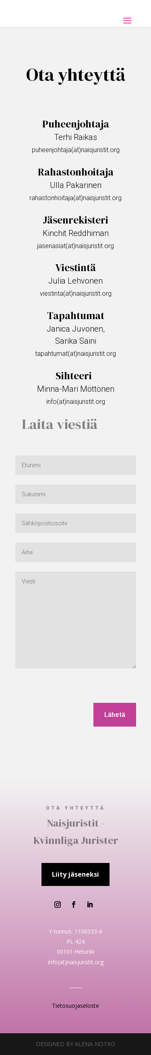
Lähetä (114, 714)
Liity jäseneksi (75, 874)
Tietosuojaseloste (75, 1005)
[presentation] (76, 687)
